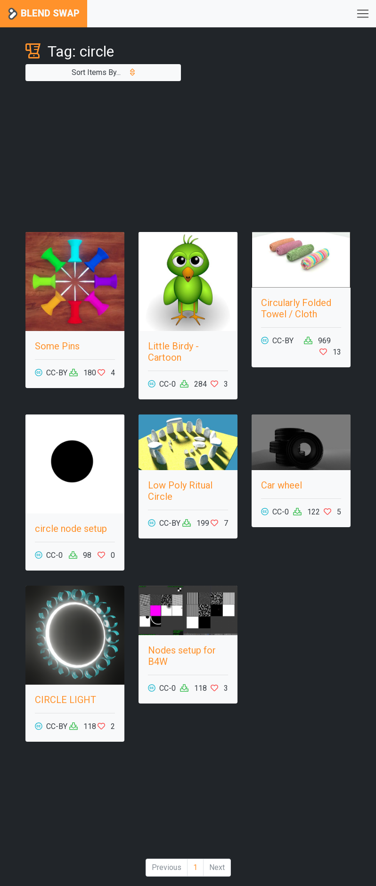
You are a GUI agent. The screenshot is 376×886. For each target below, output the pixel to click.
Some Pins (57, 346)
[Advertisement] (188, 157)
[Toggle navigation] (363, 13)
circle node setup (71, 528)
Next (217, 867)
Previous (166, 867)
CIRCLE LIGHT (65, 699)
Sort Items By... (103, 72)
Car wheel (281, 485)
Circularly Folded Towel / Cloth (296, 308)
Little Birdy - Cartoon (173, 351)
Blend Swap (44, 14)
